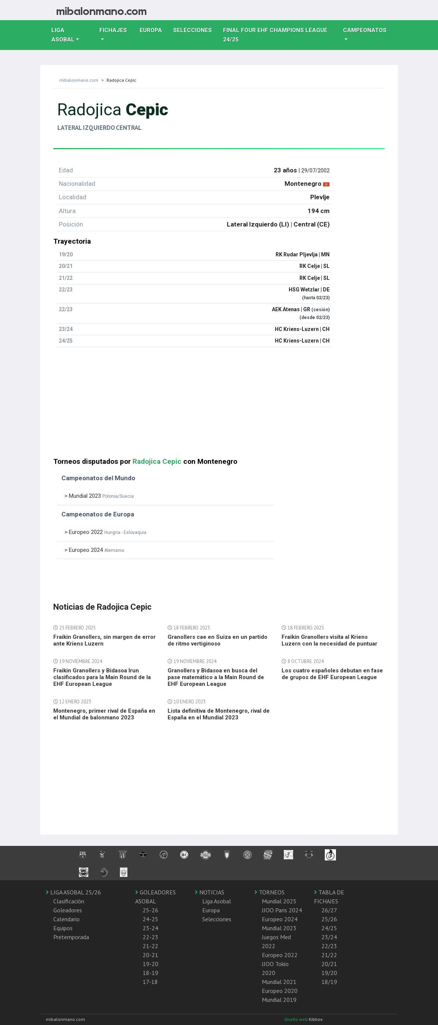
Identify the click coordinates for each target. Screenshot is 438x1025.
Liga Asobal (216, 901)
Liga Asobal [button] (62, 35)
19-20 (150, 964)
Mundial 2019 (279, 999)
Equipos (63, 928)
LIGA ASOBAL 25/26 (73, 892)
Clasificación (68, 901)
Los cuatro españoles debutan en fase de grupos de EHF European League (332, 674)
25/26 (329, 919)
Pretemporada (71, 937)
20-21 (150, 955)
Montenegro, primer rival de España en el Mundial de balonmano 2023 (104, 714)
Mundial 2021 (279, 981)
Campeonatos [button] (365, 30)
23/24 (329, 937)
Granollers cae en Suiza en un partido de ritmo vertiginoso (217, 640)
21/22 (329, 955)
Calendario (66, 919)
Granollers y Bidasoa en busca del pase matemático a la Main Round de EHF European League (216, 677)
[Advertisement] (219, 405)
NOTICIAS (209, 892)
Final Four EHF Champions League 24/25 (275, 35)
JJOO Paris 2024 (282, 910)
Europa (154, 29)
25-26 (150, 910)
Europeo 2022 (280, 955)
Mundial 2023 (279, 928)
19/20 (329, 972)
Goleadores (67, 910)
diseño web (296, 1019)
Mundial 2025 (279, 901)
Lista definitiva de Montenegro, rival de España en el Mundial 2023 (219, 714)
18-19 (150, 972)
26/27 (329, 910)
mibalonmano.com (78, 80)
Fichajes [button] (113, 30)
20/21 (329, 964)
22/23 (329, 946)
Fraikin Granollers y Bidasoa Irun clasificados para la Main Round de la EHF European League (102, 677)
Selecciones (195, 29)
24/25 (329, 928)
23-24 (150, 928)
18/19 (329, 981)
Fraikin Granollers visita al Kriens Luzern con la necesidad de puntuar (329, 640)
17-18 (150, 981)
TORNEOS (269, 892)
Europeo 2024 (280, 919)
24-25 (150, 919)
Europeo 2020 (280, 990)
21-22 (150, 946)
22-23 (150, 937)
